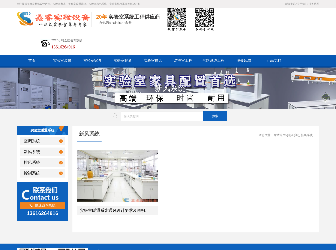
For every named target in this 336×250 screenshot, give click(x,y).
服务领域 (243, 37)
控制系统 (32, 149)
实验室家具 (92, 37)
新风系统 (32, 128)
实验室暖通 (123, 37)
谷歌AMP (135, 216)
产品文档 (274, 37)
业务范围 (314, 3)
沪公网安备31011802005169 (116, 223)
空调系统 (32, 117)
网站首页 (279, 111)
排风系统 (32, 139)
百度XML (100, 216)
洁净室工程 (183, 37)
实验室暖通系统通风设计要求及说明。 (114, 176)
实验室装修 (62, 37)
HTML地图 (118, 216)
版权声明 (152, 216)
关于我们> (303, 3)
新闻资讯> (291, 3)
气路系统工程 (213, 37)
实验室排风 (153, 37)
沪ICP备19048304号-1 (126, 230)
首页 (32, 37)
